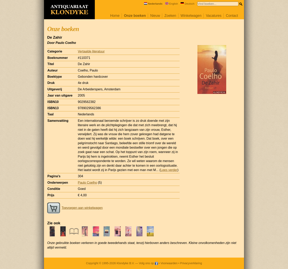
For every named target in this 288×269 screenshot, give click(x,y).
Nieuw (155, 16)
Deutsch (187, 3)
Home (115, 16)
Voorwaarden (169, 263)
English (171, 3)
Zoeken (170, 16)
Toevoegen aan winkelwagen (75, 208)
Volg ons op (148, 263)
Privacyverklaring (191, 263)
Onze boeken (135, 16)
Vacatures (213, 16)
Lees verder (168, 170)
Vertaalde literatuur (91, 51)
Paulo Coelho (87, 182)
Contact (232, 16)
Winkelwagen (191, 16)
